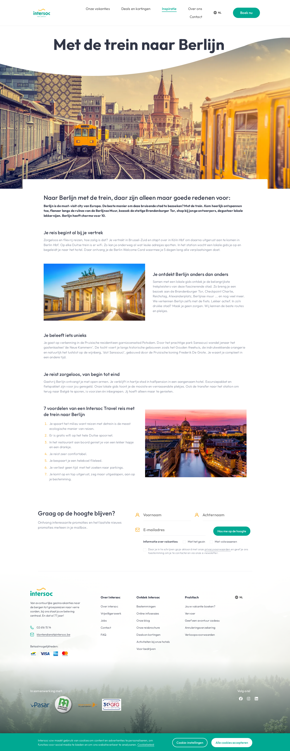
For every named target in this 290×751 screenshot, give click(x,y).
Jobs (104, 620)
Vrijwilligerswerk (111, 613)
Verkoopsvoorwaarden (200, 634)
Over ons (195, 9)
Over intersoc (109, 606)
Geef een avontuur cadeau (202, 620)
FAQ (103, 634)
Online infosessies (147, 613)
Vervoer (190, 613)
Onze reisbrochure (148, 627)
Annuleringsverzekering (200, 627)
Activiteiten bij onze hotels (153, 642)
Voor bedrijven (145, 649)
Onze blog (143, 620)
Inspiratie (169, 9)
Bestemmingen (146, 606)
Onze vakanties (98, 9)
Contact (196, 17)
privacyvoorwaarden (218, 549)
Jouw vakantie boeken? (200, 606)
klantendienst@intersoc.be (53, 634)
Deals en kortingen (135, 9)
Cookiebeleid (145, 744)
